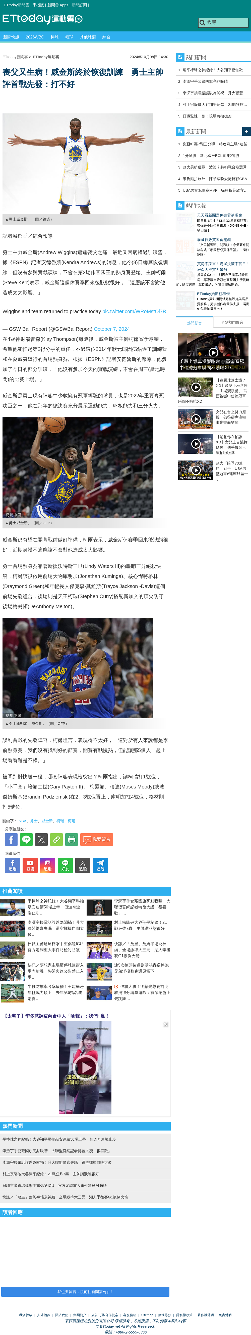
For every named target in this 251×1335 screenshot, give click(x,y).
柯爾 (71, 821)
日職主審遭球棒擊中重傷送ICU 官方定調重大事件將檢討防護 (55, 1185)
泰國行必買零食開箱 (193, 234)
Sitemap (147, 1315)
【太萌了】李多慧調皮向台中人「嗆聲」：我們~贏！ (56, 1016)
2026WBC (35, 37)
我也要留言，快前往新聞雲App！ (85, 1291)
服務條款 (164, 1315)
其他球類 (88, 37)
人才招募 (43, 1315)
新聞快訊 (11, 37)
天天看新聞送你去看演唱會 (198, 215)
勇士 (34, 821)
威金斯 (47, 821)
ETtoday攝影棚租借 (192, 283)
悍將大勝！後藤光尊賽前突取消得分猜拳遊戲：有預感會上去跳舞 (142, 992)
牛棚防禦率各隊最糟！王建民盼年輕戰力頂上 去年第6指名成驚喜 (56, 992)
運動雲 (46, 19)
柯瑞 (60, 821)
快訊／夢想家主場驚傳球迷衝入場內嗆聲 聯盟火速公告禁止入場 (56, 971)
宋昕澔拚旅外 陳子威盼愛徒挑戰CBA (215, 179)
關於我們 (61, 1315)
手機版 (38, 5)
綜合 (106, 37)
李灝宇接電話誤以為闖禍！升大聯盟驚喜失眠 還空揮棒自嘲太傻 (56, 928)
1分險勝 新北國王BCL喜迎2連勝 (211, 155)
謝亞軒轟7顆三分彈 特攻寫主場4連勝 (215, 144)
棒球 (55, 37)
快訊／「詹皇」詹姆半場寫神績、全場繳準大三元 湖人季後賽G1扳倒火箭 (142, 950)
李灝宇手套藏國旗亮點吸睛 (205, 81)
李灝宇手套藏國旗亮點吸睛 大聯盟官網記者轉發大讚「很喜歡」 (142, 907)
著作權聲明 (206, 1315)
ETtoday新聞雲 (16, 5)
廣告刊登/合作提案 (104, 1315)
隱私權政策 (184, 1315)
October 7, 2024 (112, 329)
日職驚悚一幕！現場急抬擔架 (207, 116)
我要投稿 (25, 1315)
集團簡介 (79, 1315)
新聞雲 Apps (57, 5)
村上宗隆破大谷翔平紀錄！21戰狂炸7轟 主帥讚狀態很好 (51, 1174)
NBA (22, 821)
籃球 (69, 37)
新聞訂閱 (79, 5)
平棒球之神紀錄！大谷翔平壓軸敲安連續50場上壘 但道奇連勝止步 (56, 907)
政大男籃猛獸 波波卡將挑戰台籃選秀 (215, 167)
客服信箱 (129, 1315)
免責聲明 (225, 1315)
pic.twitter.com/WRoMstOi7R (134, 311)
